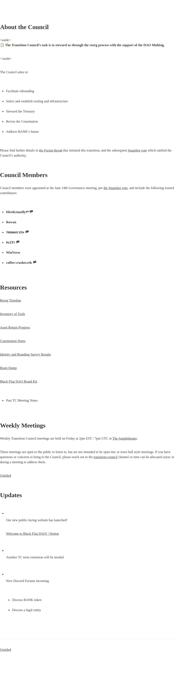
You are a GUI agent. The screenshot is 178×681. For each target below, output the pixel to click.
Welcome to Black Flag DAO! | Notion (32, 533)
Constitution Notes (12, 341)
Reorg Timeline (10, 300)
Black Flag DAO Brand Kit (18, 381)
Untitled (5, 475)
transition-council (106, 457)
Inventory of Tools (12, 314)
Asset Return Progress (15, 327)
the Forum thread (50, 150)
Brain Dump (8, 368)
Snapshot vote (137, 150)
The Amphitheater (124, 438)
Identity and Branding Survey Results (25, 354)
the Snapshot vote (116, 188)
